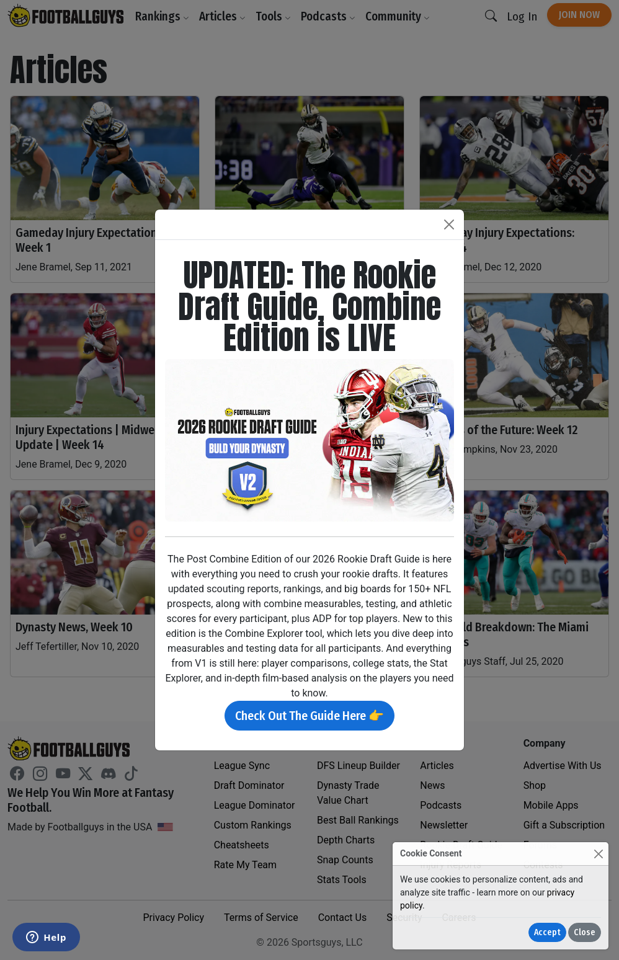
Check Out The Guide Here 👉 (309, 715)
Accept (547, 932)
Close (584, 932)
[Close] (598, 853)
